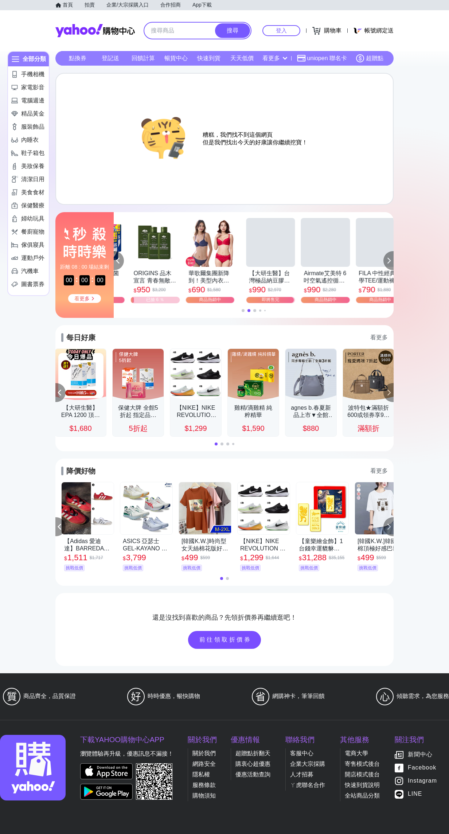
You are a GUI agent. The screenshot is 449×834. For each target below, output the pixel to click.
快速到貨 (208, 58)
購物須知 (204, 795)
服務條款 (204, 785)
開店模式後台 (362, 774)
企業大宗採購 (307, 764)
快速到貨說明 (362, 785)
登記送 (110, 58)
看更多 (274, 58)
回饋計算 (143, 58)
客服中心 (301, 753)
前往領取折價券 (225, 639)
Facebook (422, 768)
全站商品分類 (362, 795)
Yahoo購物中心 (95, 30)
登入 (281, 30)
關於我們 (204, 753)
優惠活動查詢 (252, 774)
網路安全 (204, 764)
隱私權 (201, 774)
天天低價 (242, 58)
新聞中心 (420, 755)
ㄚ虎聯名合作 (307, 785)
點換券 (77, 58)
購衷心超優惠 (252, 764)
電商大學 (356, 753)
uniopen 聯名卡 (322, 58)
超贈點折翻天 (252, 753)
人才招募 (301, 774)
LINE (415, 794)
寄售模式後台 (362, 764)
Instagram (422, 781)
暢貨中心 (176, 58)
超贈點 (369, 58)
